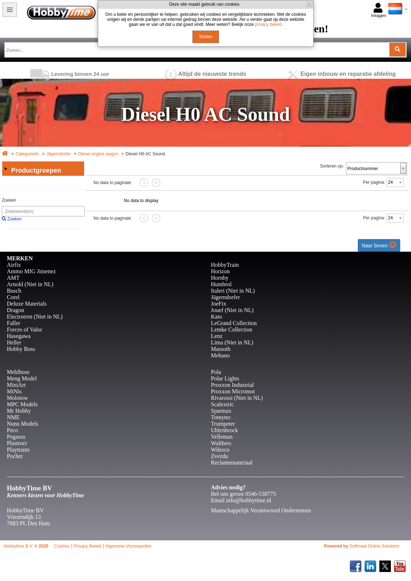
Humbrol (221, 284)
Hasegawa (19, 336)
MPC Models (22, 404)
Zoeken (9, 200)
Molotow (17, 398)
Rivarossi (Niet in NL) (237, 398)
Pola (216, 372)
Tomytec (221, 417)
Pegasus (16, 437)
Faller (13, 323)
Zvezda (219, 456)
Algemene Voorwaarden (128, 546)
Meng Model (22, 378)
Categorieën (27, 153)
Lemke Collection (231, 329)
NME (13, 417)
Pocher (15, 456)
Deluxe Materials (27, 304)
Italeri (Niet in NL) (233, 291)
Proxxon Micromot (233, 391)
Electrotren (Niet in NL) (35, 317)
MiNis (14, 391)
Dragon (15, 310)
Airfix (14, 265)
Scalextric (222, 404)
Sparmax (221, 411)
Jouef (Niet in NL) (232, 310)
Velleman (222, 437)
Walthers (221, 443)
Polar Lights (225, 378)
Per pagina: (374, 182)
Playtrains (18, 450)
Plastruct (17, 443)
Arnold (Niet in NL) (30, 284)
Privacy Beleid (87, 546)
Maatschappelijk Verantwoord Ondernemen (261, 510)
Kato (216, 317)
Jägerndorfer (58, 153)
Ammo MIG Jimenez (31, 271)
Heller (14, 342)
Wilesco (220, 450)
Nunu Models (22, 424)
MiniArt (16, 385)
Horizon (220, 271)
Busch (14, 291)
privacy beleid (268, 24)
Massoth (220, 349)
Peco (12, 430)
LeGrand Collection (234, 323)
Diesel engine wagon (98, 153)
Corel (13, 297)
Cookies (61, 546)
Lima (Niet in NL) (232, 342)
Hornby (220, 278)
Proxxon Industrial (232, 385)
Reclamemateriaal (231, 462)
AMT (13, 278)
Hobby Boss (21, 349)
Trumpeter (223, 424)
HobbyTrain (225, 265)
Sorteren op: (332, 166)
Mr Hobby (19, 411)
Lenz (217, 336)
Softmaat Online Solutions (374, 546)
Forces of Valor (24, 329)
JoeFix (219, 304)
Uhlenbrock (224, 430)
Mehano (220, 355)
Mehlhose (18, 372)
